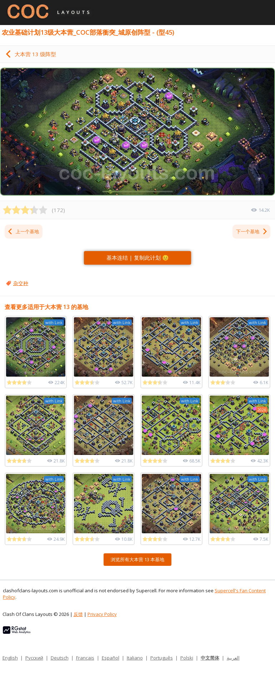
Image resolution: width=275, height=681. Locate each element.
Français (85, 658)
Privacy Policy (102, 614)
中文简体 (210, 658)
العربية (233, 658)
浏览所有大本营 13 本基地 (137, 559)
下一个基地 (252, 231)
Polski (186, 658)
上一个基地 (23, 231)
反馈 (78, 614)
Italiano (135, 658)
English (10, 658)
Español (110, 658)
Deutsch (60, 658)
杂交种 (20, 283)
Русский (34, 658)
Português (161, 658)
